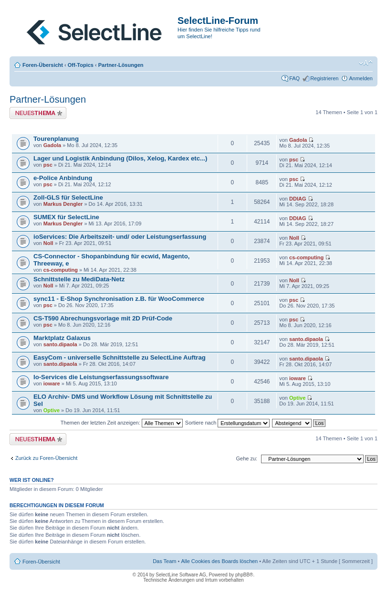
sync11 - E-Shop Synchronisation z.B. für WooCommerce (118, 298)
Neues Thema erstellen (38, 113)
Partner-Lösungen (121, 65)
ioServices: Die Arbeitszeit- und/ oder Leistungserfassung (119, 236)
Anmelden (361, 78)
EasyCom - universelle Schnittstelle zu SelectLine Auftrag (119, 357)
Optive (51, 410)
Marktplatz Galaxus (62, 337)
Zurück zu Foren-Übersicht (46, 458)
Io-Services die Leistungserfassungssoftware (101, 377)
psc (47, 165)
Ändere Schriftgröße (366, 63)
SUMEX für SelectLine (66, 217)
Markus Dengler (63, 204)
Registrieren (324, 78)
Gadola (52, 145)
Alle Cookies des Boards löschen (219, 561)
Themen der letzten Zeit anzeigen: (122, 423)
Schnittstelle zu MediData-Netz (79, 279)
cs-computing (60, 270)
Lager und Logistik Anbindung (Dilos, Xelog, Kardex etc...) (120, 158)
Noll (48, 243)
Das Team (164, 561)
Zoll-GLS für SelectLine (68, 197)
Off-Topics (81, 65)
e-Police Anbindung (62, 177)
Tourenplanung (56, 138)
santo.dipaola (60, 344)
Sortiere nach (227, 423)
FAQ (294, 78)
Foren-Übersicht (42, 65)
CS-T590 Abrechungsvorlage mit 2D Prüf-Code (102, 318)
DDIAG (297, 199)
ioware (51, 383)
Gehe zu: (246, 458)
